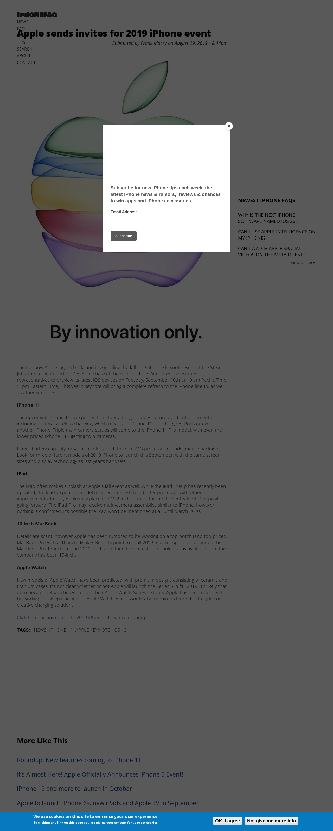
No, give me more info (271, 820)
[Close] (229, 126)
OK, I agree (227, 820)
